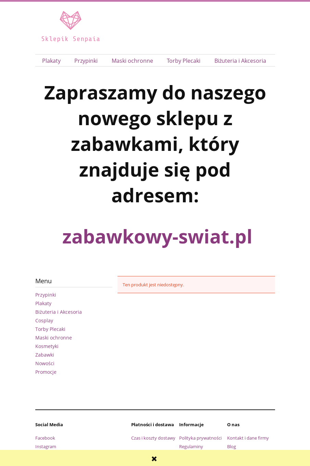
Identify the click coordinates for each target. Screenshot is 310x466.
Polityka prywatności (200, 438)
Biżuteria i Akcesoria (58, 312)
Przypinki (45, 294)
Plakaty (43, 303)
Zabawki (44, 354)
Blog (231, 446)
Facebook (45, 438)
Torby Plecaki (50, 329)
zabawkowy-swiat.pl (157, 236)
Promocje (46, 372)
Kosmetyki (47, 346)
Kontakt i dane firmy (248, 438)
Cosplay (44, 320)
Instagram (45, 446)
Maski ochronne (53, 337)
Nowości (44, 363)
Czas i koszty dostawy (153, 438)
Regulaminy (191, 446)
